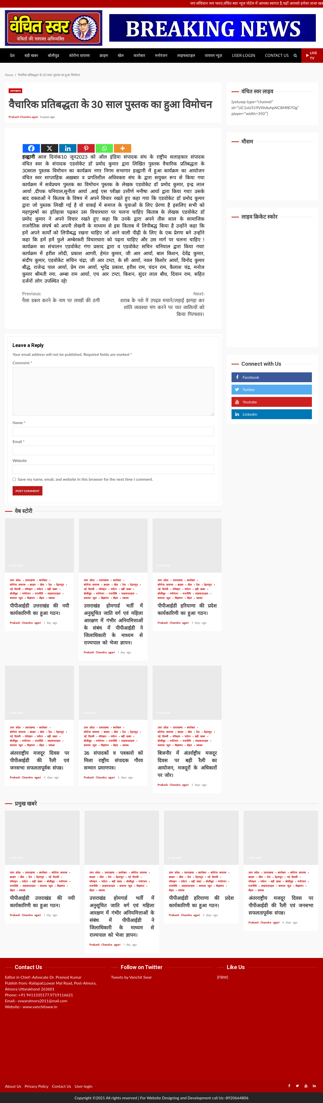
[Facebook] (31, 148)
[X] (49, 148)
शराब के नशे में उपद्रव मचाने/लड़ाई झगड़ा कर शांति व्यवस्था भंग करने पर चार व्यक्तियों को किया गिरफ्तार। (159, 304)
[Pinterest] (86, 148)
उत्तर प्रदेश (16, 580)
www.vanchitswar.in (40, 1006)
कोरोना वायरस (79, 55)
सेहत (42, 598)
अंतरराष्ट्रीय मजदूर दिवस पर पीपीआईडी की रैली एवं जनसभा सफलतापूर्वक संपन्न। (39, 693)
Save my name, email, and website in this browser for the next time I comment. (85, 479)
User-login (243, 55)
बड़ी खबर (31, 55)
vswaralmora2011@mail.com (42, 1000)
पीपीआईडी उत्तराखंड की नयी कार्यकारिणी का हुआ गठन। (39, 545)
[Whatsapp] (104, 148)
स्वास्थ (52, 598)
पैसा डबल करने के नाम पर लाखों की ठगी (67, 297)
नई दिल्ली (16, 589)
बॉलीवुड (53, 55)
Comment (22, 362)
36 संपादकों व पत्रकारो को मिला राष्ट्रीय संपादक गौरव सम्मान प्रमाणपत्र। (113, 693)
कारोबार (139, 55)
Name (19, 422)
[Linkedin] (67, 148)
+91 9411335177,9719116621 (45, 994)
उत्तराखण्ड (15, 90)
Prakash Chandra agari (24, 117)
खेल (121, 55)
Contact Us (277, 55)
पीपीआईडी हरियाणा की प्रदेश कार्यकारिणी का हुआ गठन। (187, 545)
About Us (13, 1086)
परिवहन (29, 589)
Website (20, 460)
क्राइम (104, 55)
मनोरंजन (161, 55)
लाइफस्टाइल (186, 55)
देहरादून (61, 585)
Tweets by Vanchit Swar (131, 977)
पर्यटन (41, 589)
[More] (122, 148)
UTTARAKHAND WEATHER (272, 167)
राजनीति (40, 594)
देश (12, 55)
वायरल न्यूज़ (213, 55)
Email (19, 441)
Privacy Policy (37, 1086)
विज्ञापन (31, 598)
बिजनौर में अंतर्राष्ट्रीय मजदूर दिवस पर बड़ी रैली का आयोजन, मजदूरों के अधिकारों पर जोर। (187, 693)
